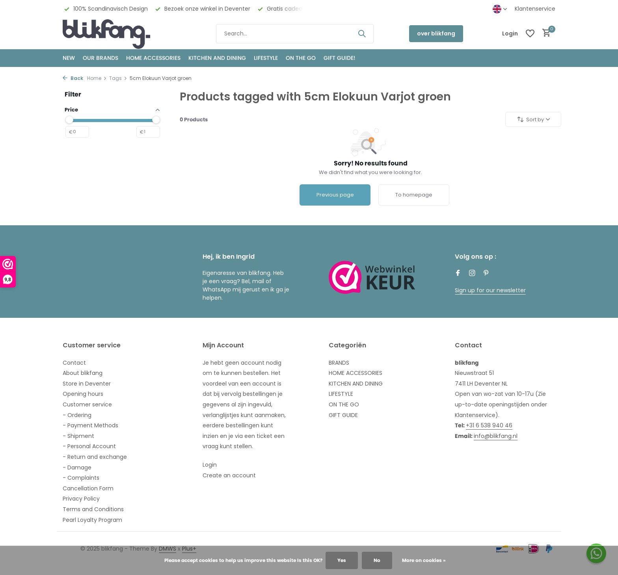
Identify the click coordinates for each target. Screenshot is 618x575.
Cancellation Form (88, 488)
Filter (73, 94)
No (377, 560)
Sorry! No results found (371, 163)
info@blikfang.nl (495, 436)
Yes (341, 560)
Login (210, 465)
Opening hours (83, 394)
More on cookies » (424, 560)
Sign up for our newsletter (490, 290)
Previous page (335, 194)
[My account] (510, 34)
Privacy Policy (81, 499)
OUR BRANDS (100, 58)
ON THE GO (301, 58)
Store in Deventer (87, 384)
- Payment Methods (90, 425)
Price (112, 109)
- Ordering (77, 415)
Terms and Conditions (93, 509)
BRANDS (339, 363)
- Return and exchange (95, 457)
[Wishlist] (530, 33)
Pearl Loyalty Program (92, 520)
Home (97, 78)
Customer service (87, 404)
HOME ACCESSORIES (153, 58)
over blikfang (436, 33)
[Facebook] (458, 273)
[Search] (295, 33)
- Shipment (78, 436)
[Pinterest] (486, 273)
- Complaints (81, 478)
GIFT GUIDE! (339, 58)
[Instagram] (472, 273)
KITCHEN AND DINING (217, 58)
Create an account (229, 475)
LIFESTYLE (341, 394)
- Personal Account (89, 446)
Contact (74, 363)
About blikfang (82, 373)
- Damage (77, 467)
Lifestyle (266, 58)
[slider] (69, 120)
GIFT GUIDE (343, 415)
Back (73, 78)
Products (194, 119)
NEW (69, 58)
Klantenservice (535, 9)
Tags (118, 78)
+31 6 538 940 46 (489, 425)
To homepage (413, 194)
